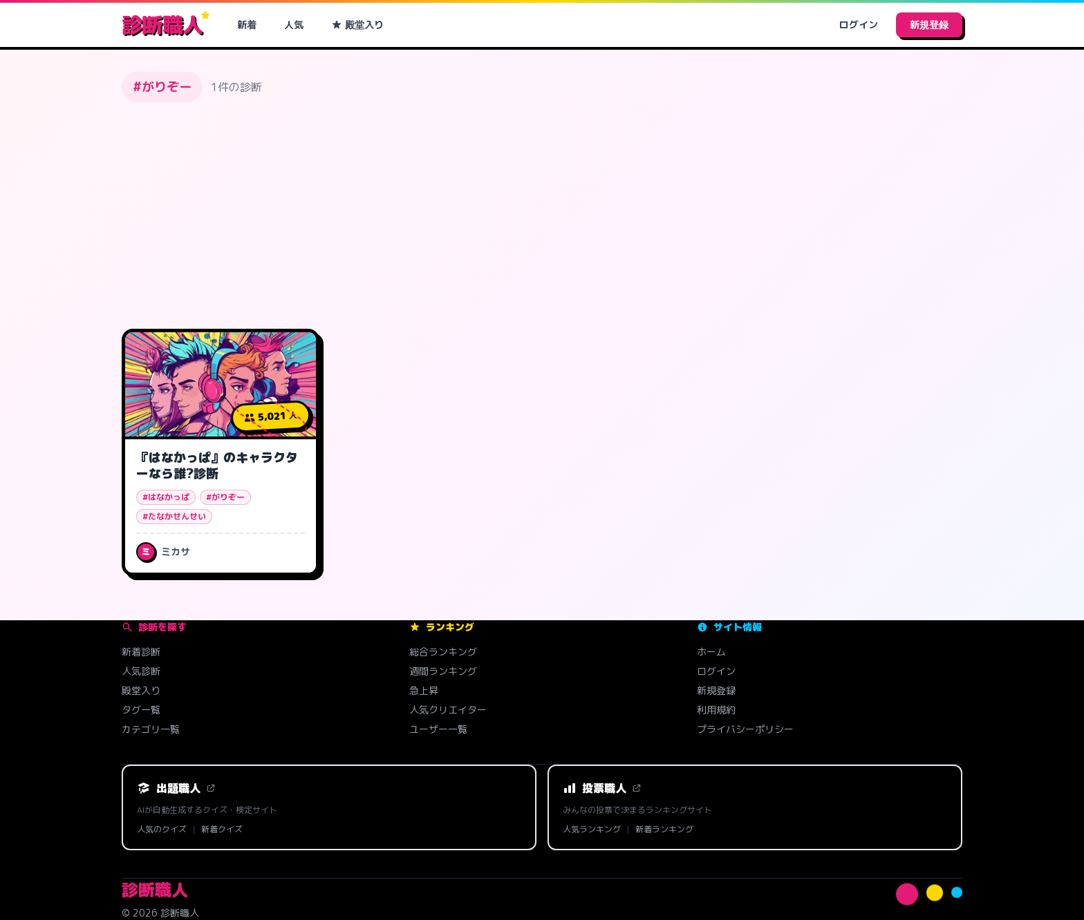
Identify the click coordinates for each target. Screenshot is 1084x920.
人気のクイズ (162, 829)
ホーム (711, 651)
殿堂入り (357, 24)
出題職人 (176, 788)
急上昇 (423, 690)
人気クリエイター (448, 709)
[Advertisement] (542, 215)
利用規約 (716, 709)
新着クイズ (222, 829)
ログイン (858, 24)
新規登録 (929, 24)
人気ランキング (592, 829)
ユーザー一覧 (438, 729)
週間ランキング (443, 671)
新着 (246, 24)
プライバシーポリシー (745, 729)
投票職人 (602, 788)
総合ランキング (443, 651)
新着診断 (141, 651)
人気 (293, 24)
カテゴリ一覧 (151, 729)
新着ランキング (664, 829)
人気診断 (141, 671)
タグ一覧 (141, 709)
